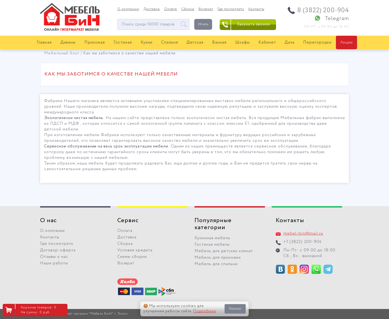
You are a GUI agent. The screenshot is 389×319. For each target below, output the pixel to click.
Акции (346, 42)
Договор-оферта (58, 250)
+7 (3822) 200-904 (302, 242)
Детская (195, 42)
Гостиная (123, 42)
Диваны (68, 42)
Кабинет (267, 42)
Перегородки (317, 42)
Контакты (256, 9)
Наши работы (54, 263)
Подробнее (204, 311)
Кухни (147, 42)
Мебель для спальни (216, 264)
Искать (203, 24)
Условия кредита (135, 250)
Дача (289, 42)
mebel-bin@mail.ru (303, 233)
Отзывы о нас (54, 257)
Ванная (219, 42)
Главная (44, 42)
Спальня (169, 42)
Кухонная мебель (212, 238)
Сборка (187, 9)
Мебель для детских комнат (223, 251)
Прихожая (94, 42)
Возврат (206, 9)
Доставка (152, 9)
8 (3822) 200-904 (323, 10)
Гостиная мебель (212, 245)
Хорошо (235, 308)
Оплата (170, 9)
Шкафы (242, 42)
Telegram (337, 18)
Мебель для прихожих (217, 258)
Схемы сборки (132, 257)
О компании (128, 9)
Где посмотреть (231, 9)
